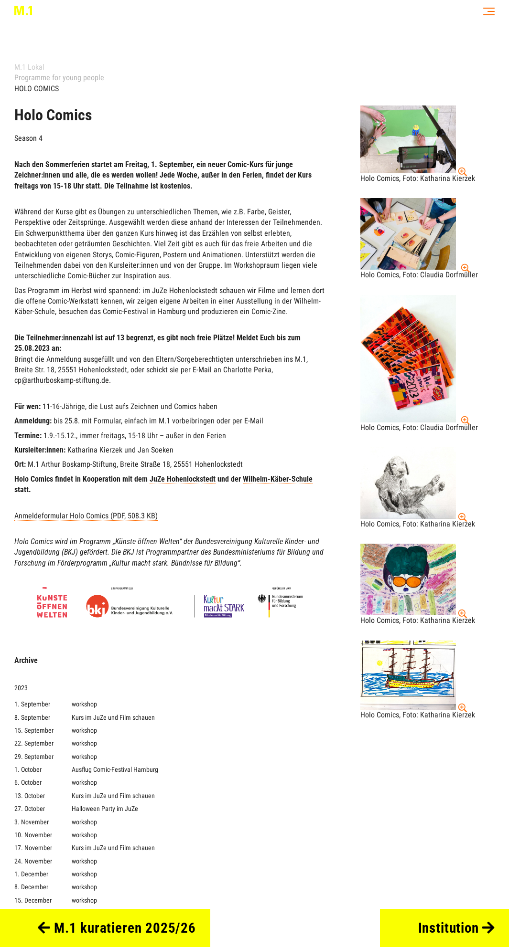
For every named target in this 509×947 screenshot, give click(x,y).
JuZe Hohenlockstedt (183, 479)
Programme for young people (59, 77)
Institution (456, 928)
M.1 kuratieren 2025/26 (117, 928)
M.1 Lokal (29, 67)
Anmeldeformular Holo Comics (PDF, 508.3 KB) (86, 515)
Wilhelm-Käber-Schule (278, 479)
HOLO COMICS (36, 88)
